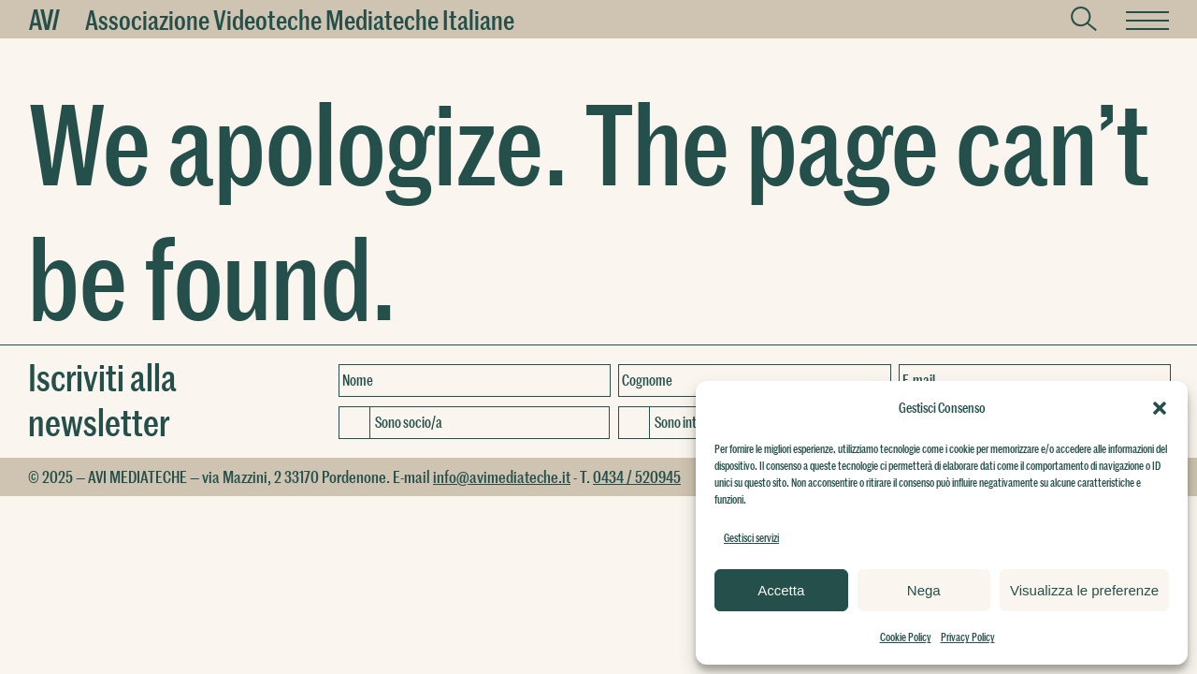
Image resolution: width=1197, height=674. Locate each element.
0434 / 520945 (637, 476)
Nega (924, 590)
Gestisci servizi (751, 537)
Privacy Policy (968, 636)
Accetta (780, 590)
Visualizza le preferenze (1084, 590)
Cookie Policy (905, 636)
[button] (1159, 408)
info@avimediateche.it (501, 476)
